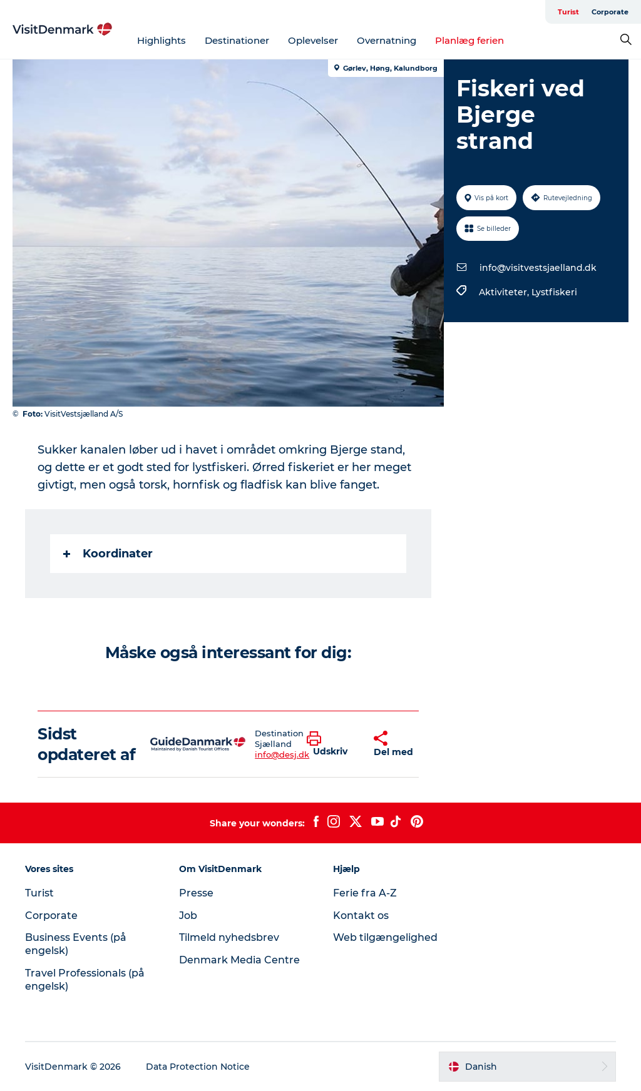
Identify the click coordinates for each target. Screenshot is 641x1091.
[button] (331, 744)
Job (188, 915)
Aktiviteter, (505, 292)
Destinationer (237, 40)
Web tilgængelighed (385, 937)
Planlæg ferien (469, 40)
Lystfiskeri (554, 292)
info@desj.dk (282, 754)
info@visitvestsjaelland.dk (538, 267)
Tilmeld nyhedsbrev (229, 937)
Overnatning (386, 40)
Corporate (610, 12)
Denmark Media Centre (239, 960)
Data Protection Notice (198, 1066)
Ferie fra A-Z (365, 893)
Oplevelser (313, 40)
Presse (196, 893)
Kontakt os (361, 915)
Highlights (161, 40)
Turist (568, 12)
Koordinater (108, 554)
